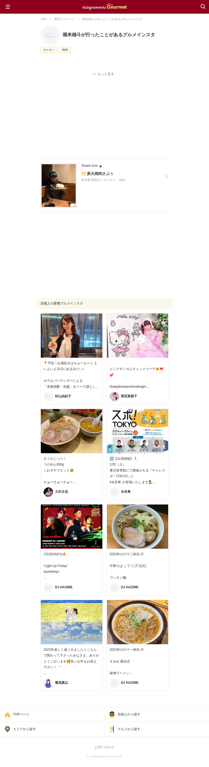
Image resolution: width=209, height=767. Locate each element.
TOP (44, 19)
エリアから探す (24, 729)
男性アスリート (64, 19)
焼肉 (65, 49)
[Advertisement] (104, 123)
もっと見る (106, 74)
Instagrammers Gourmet (105, 6)
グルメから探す (129, 729)
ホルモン (49, 49)
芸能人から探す (129, 714)
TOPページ (21, 714)
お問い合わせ (104, 747)
